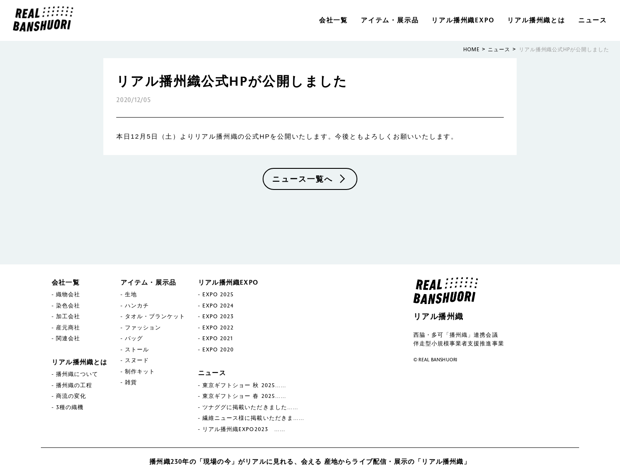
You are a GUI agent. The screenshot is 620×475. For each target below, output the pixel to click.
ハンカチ (137, 305)
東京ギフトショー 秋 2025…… (244, 385)
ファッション (143, 327)
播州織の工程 (74, 385)
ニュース (592, 20)
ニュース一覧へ (302, 179)
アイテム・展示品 (389, 20)
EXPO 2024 (218, 305)
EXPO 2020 (218, 349)
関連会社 (68, 338)
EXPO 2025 (218, 294)
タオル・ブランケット (155, 316)
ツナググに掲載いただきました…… (250, 407)
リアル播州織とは (536, 20)
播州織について (77, 374)
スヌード (137, 360)
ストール (137, 349)
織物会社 (68, 294)
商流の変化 (71, 396)
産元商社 (68, 327)
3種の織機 (70, 407)
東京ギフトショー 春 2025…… (244, 396)
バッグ (134, 338)
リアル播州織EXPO (462, 20)
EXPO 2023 (218, 316)
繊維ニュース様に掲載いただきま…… (253, 418)
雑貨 (131, 382)
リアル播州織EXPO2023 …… (243, 429)
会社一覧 (333, 20)
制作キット (140, 371)
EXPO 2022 (218, 327)
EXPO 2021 (217, 338)
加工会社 (68, 316)
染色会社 (68, 305)
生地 (131, 294)
